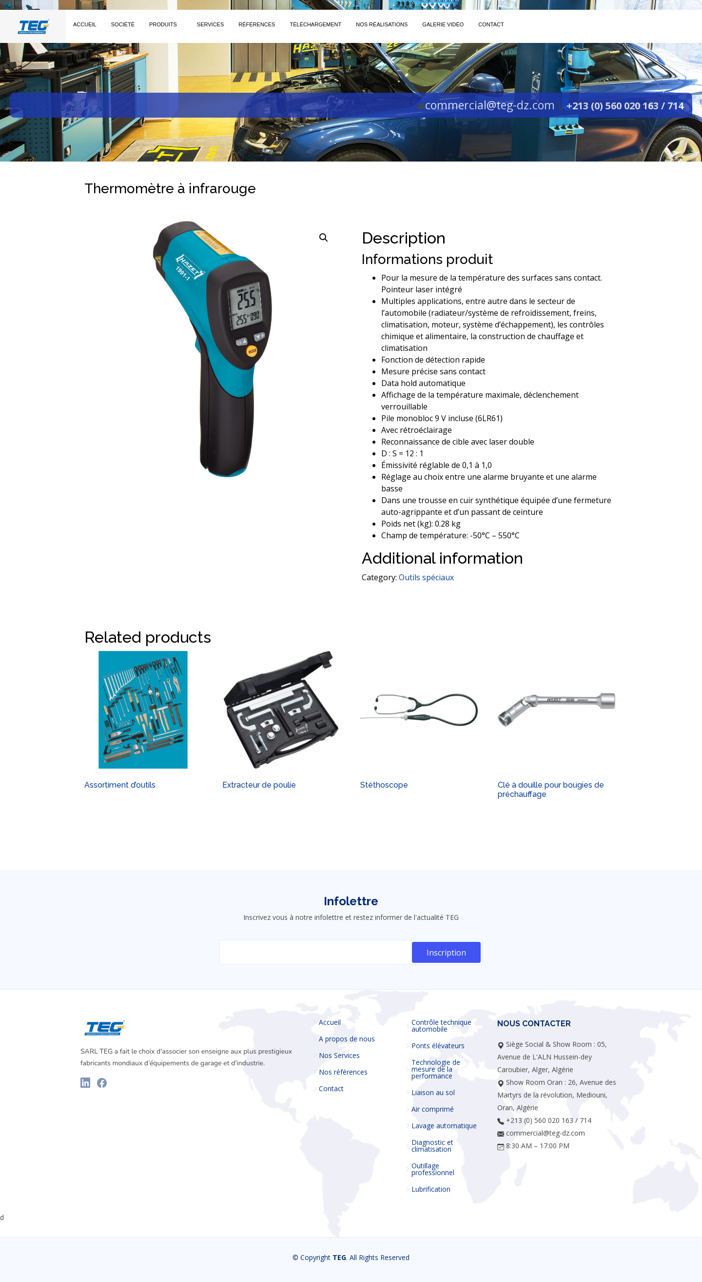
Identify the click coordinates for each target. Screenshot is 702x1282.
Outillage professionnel (432, 1169)
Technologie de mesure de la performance (435, 1069)
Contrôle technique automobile (441, 1026)
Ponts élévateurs (438, 1045)
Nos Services (339, 1055)
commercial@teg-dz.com (490, 105)
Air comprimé (432, 1109)
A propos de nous (347, 1039)
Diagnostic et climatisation (432, 1146)
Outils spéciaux (426, 577)
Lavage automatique (444, 1125)
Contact (331, 1088)
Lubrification (430, 1189)
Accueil (330, 1022)
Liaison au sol (433, 1092)
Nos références (343, 1072)
